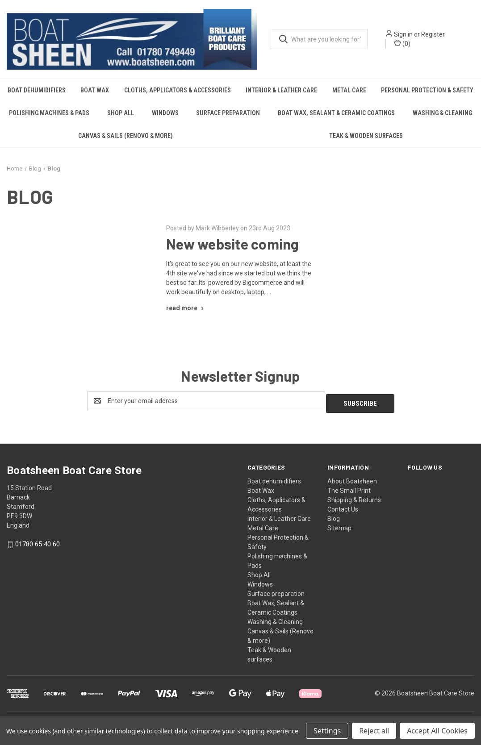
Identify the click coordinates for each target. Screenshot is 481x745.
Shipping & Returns (354, 497)
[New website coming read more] (186, 308)
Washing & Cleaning (442, 113)
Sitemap (339, 525)
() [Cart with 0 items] (402, 43)
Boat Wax (94, 90)
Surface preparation (228, 113)
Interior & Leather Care (281, 90)
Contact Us (342, 506)
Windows (165, 113)
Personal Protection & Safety (427, 90)
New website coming (232, 243)
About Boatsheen (352, 478)
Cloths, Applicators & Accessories (177, 90)
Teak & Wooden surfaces (366, 135)
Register (433, 34)
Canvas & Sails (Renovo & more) (125, 135)
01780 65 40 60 (37, 541)
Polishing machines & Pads (49, 113)
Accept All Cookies (437, 731)
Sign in (403, 34)
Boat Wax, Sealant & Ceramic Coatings (336, 113)
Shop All (120, 113)
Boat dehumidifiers (37, 90)
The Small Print (349, 487)
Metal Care (349, 90)
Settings (327, 731)
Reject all (374, 731)
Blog (333, 516)
